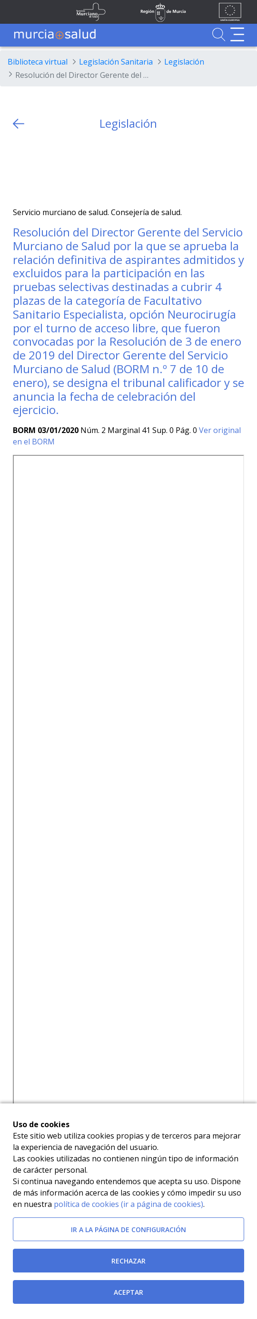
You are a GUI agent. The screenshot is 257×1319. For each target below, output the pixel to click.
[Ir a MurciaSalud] (55, 34)
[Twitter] (20, 168)
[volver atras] (18, 124)
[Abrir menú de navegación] (237, 34)
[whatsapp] (57, 168)
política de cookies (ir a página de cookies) (128, 1204)
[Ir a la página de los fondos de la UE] (230, 12)
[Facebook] (38, 168)
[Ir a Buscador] (219, 34)
